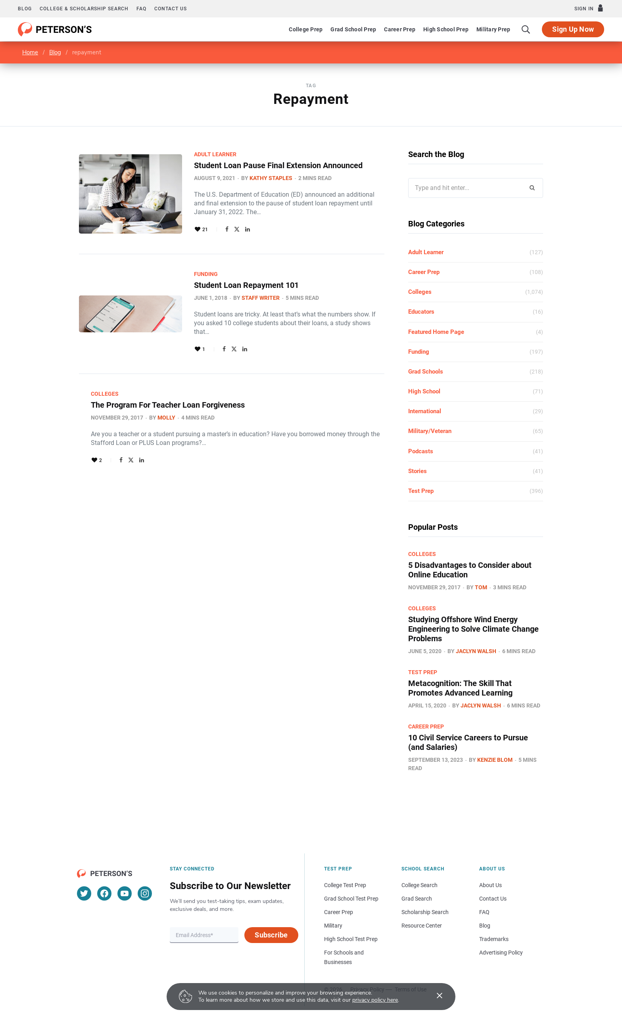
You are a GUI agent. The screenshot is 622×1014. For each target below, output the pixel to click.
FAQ (141, 9)
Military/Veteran (429, 431)
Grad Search (416, 898)
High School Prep (445, 29)
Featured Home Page (436, 331)
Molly (166, 417)
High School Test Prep (351, 939)
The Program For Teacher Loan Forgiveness (168, 405)
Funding (206, 274)
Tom (481, 587)
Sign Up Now (573, 29)
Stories (417, 471)
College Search (419, 885)
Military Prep (493, 29)
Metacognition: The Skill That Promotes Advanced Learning (460, 688)
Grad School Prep (353, 29)
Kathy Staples (271, 178)
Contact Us (493, 898)
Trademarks (494, 939)
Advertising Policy (501, 952)
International (424, 411)
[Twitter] (84, 893)
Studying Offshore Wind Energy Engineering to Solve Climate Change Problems (473, 629)
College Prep (306, 29)
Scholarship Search (425, 912)
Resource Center (421, 925)
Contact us (170, 9)
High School (424, 391)
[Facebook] (104, 893)
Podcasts (420, 451)
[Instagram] (145, 893)
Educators (421, 311)
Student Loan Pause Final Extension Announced (278, 165)
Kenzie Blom (495, 760)
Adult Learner (215, 154)
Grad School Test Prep (351, 898)
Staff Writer (261, 298)
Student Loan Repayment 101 (246, 285)
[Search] (526, 29)
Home (30, 52)
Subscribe (271, 935)
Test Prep (421, 491)
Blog (25, 9)
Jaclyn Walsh (476, 651)
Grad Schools (425, 371)
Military (333, 925)
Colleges (105, 394)
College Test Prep (345, 885)
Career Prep (399, 29)
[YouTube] (124, 893)
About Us (490, 885)
